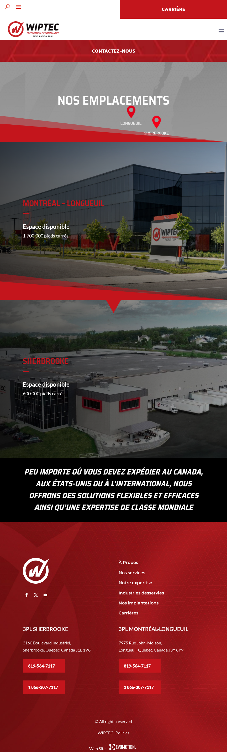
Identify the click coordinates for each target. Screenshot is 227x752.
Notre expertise (136, 582)
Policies (122, 732)
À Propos (128, 562)
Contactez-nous (113, 50)
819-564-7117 (41, 665)
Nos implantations (139, 602)
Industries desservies (141, 593)
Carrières (128, 612)
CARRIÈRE (173, 9)
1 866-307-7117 (43, 687)
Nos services (132, 572)
